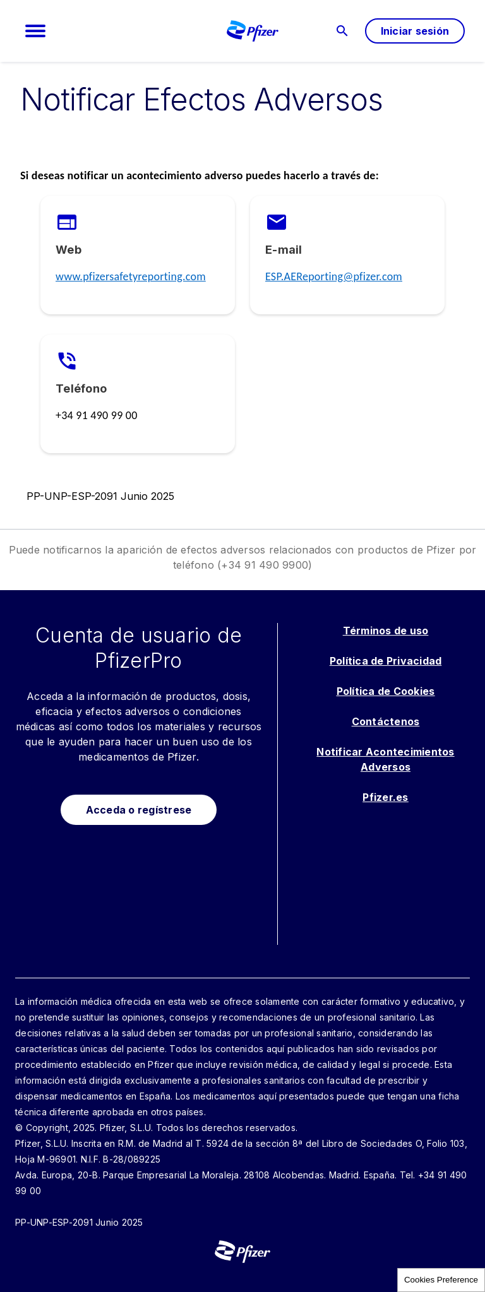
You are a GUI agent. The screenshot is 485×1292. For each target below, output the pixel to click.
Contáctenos (386, 721)
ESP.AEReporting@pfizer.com (333, 276)
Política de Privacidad (386, 661)
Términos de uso (386, 630)
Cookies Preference (441, 1279)
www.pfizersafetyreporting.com (131, 276)
